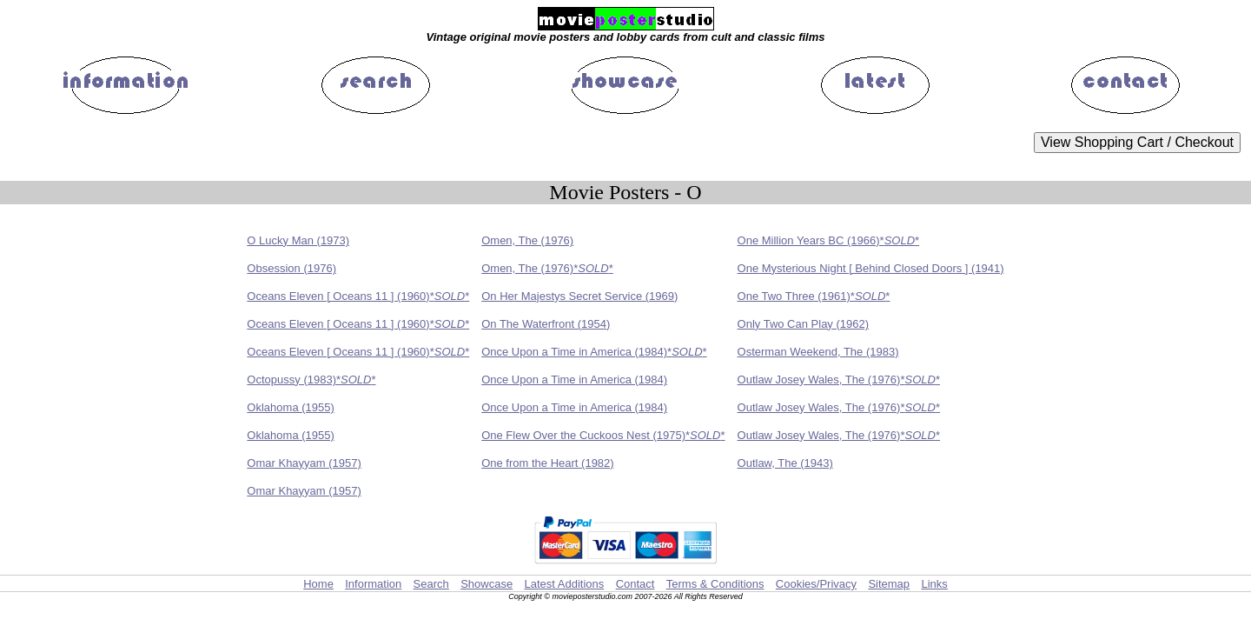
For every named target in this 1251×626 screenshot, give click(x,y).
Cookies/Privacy (816, 583)
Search (431, 583)
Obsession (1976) (291, 268)
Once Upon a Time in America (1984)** (593, 351)
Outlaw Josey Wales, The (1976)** (839, 379)
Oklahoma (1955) (290, 407)
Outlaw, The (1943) (785, 463)
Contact (635, 583)
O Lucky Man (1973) (298, 240)
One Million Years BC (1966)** (829, 240)
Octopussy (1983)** (311, 379)
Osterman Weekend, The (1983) (818, 351)
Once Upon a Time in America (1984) (574, 379)
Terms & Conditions (715, 583)
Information (373, 583)
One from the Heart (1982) (547, 463)
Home (318, 583)
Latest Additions (564, 583)
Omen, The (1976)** (547, 268)
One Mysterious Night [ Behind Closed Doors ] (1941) (871, 268)
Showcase (486, 583)
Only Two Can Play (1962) (804, 323)
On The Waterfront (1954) (545, 323)
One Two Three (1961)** (814, 296)
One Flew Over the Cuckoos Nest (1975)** (603, 435)
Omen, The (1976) (527, 240)
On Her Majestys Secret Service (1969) (579, 296)
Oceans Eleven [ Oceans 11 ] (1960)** (358, 296)
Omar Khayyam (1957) (304, 463)
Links (934, 583)
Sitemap (889, 583)
